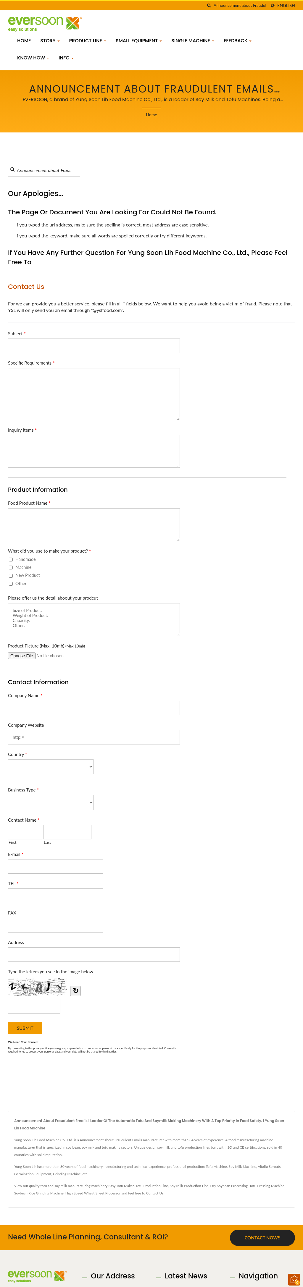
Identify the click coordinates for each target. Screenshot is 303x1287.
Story (49, 40)
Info (66, 57)
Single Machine (192, 40)
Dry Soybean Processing (229, 1186)
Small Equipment (139, 40)
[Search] (240, 5)
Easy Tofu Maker (121, 1186)
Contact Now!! (262, 1237)
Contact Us (154, 1193)
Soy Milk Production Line (189, 1186)
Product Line (88, 40)
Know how (33, 57)
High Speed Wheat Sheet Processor (93, 1193)
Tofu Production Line (152, 1186)
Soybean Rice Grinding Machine (39, 1193)
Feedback (238, 40)
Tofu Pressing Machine (266, 1186)
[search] (209, 5)
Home (24, 40)
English (286, 5)
